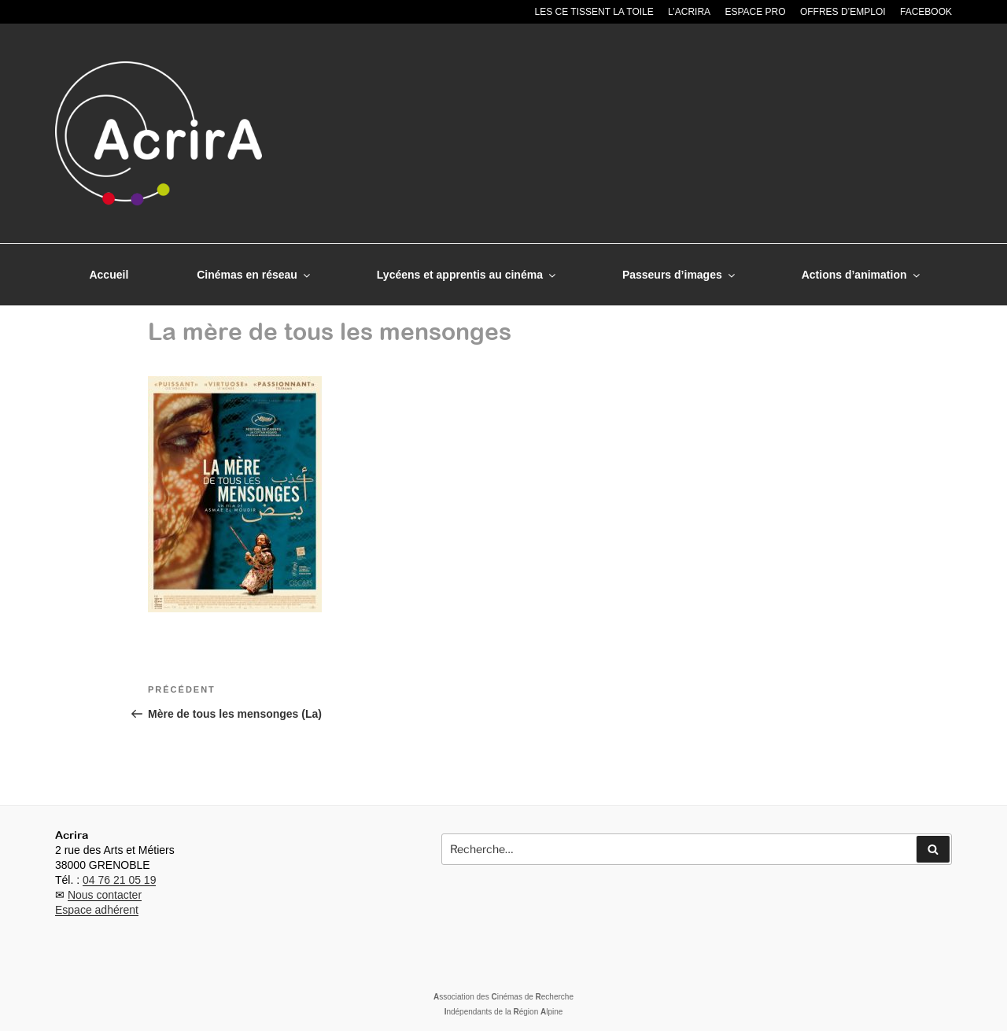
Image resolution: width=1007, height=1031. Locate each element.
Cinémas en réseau (254, 274)
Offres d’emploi (843, 11)
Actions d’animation (862, 274)
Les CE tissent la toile (594, 11)
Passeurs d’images (679, 274)
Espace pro (755, 11)
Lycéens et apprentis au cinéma (467, 274)
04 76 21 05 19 (119, 880)
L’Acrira (689, 11)
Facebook (926, 11)
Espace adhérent (96, 910)
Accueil (108, 274)
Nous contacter (105, 895)
